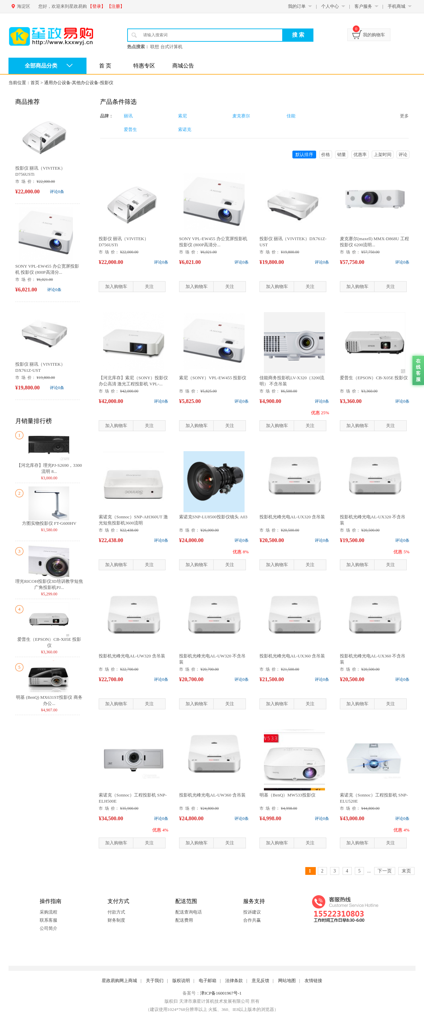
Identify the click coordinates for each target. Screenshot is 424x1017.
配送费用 (184, 920)
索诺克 (184, 129)
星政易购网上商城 (119, 980)
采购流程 (48, 912)
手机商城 (396, 6)
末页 (406, 871)
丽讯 (128, 115)
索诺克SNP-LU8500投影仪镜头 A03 (213, 516)
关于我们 (154, 980)
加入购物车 (116, 286)
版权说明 (181, 980)
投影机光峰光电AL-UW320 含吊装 (132, 655)
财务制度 (116, 920)
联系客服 (48, 920)
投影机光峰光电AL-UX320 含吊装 (292, 516)
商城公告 (183, 66)
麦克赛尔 (241, 115)
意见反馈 (260, 980)
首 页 (105, 66)
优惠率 (360, 154)
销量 (341, 154)
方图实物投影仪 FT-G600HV (49, 523)
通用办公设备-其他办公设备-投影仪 (78, 82)
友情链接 (313, 980)
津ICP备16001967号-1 (221, 993)
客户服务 (363, 6)
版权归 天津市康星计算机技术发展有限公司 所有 (212, 1001)
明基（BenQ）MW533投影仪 (287, 795)
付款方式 (116, 912)
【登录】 (96, 6)
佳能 (291, 115)
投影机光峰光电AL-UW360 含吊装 (212, 795)
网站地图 (287, 980)
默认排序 (304, 154)
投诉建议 (252, 912)
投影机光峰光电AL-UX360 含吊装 (292, 655)
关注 (149, 286)
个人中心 (330, 6)
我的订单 (297, 6)
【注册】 (115, 6)
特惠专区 (144, 66)
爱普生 (130, 129)
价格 (325, 154)
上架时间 (382, 154)
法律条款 (234, 980)
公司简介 (48, 928)
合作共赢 (252, 920)
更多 (404, 115)
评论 (403, 154)
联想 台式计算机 (166, 46)
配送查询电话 (188, 912)
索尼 (182, 115)
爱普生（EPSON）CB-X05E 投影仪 (374, 377)
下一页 (385, 871)
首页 (35, 82)
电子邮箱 (207, 980)
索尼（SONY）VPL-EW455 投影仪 (212, 377)
